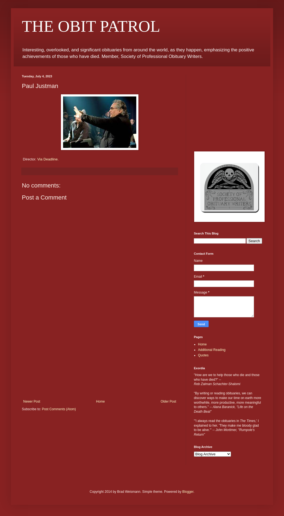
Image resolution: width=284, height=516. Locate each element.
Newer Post (31, 401)
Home (100, 401)
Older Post (168, 401)
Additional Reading (212, 350)
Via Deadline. (47, 159)
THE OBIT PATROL (91, 26)
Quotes (203, 355)
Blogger (188, 492)
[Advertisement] (100, 358)
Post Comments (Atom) (59, 409)
